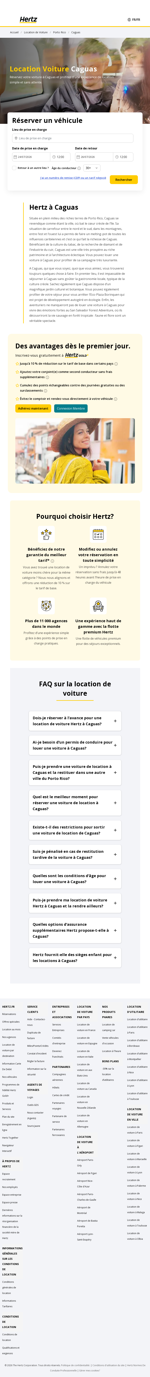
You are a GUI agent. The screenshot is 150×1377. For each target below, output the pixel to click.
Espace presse (10, 1202)
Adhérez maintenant (33, 408)
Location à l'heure (111, 1051)
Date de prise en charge (30, 148)
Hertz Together (10, 1137)
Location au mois (11, 1029)
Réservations (9, 1014)
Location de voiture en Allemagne (83, 1121)
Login (30, 1097)
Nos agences (9, 1037)
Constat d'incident (37, 1053)
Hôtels (55, 1087)
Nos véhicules (9, 1077)
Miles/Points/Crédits (37, 1045)
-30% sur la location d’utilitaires (108, 1074)
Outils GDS (32, 1105)
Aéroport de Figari (87, 1173)
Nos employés (10, 1187)
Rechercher (123, 180)
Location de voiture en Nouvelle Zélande (86, 1102)
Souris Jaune (33, 1126)
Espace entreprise (11, 1194)
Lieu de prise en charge (29, 130)
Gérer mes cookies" (89, 1370)
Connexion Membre (71, 408)
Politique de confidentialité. (75, 1365)
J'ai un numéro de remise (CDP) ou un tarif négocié (73, 178)
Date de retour (86, 148)
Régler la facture (35, 1061)
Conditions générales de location (9, 1287)
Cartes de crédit (60, 1095)
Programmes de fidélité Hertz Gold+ (10, 1090)
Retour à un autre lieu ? (33, 168)
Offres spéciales (10, 1021)
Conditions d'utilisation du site (108, 1365)
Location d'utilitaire (137, 1019)
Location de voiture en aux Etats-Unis (84, 1070)
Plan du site (8, 1116)
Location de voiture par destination (8, 1050)
